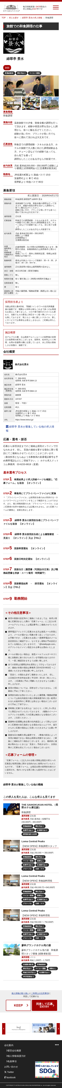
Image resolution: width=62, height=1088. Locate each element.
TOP (4, 18)
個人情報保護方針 (16, 1056)
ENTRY (44, 1005)
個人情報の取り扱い (20, 993)
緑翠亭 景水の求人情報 (32, 18)
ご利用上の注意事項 (40, 993)
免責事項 (12, 1061)
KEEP (18, 1005)
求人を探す (14, 18)
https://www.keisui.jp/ (24, 420)
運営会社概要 (14, 1050)
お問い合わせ (11, 1066)
